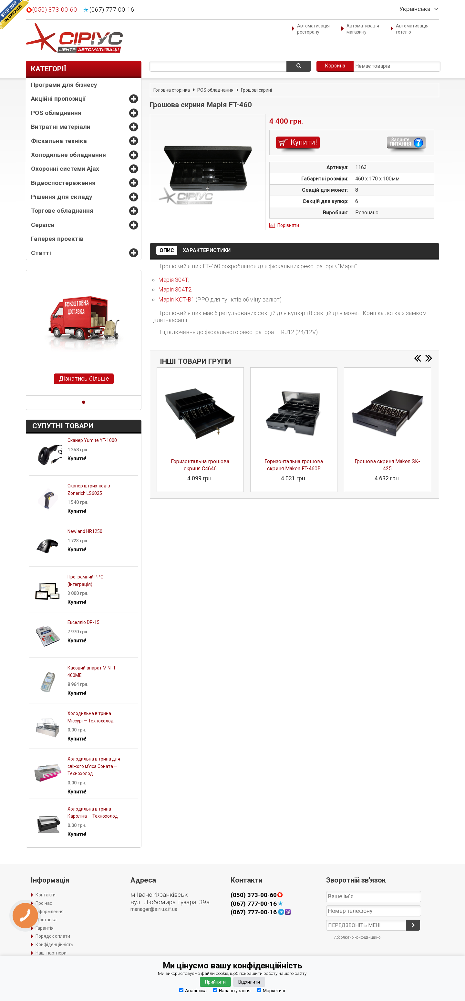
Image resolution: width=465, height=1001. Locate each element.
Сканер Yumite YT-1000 (92, 440)
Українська (414, 9)
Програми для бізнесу (64, 84)
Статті (41, 253)
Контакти (46, 894)
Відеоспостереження (63, 183)
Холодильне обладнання (68, 154)
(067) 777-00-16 (111, 9)
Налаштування (232, 990)
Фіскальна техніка (59, 141)
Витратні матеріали (60, 126)
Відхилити (249, 982)
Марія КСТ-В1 (176, 299)
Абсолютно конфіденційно (357, 937)
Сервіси (43, 225)
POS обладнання (56, 113)
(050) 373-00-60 (54, 9)
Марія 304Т (173, 279)
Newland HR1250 (84, 531)
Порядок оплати (53, 936)
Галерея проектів (57, 238)
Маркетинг (271, 990)
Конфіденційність (54, 944)
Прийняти (215, 982)
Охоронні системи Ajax (65, 168)
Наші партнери (51, 952)
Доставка (46, 919)
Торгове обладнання (62, 210)
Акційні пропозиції (58, 98)
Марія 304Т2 (174, 289)
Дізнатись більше (84, 378)
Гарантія (45, 928)
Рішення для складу (61, 196)
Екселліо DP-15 (83, 622)
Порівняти (288, 225)
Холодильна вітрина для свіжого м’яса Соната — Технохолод (93, 766)
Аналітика (193, 990)
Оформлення (50, 911)
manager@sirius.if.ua (153, 909)
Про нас (44, 903)
